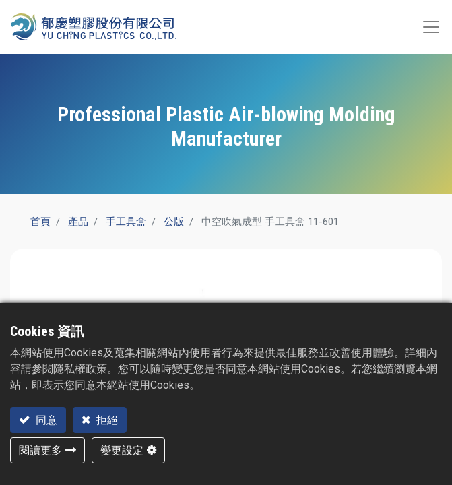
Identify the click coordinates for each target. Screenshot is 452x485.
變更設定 (121, 450)
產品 (78, 222)
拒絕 (106, 420)
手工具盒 (126, 222)
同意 (45, 420)
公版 (174, 222)
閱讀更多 (40, 450)
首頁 (40, 222)
